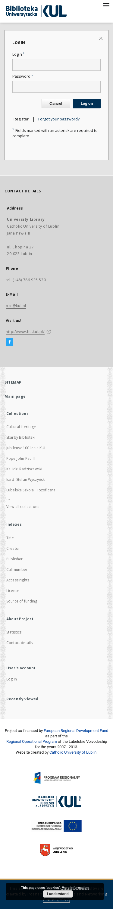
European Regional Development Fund (76, 730)
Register (21, 119)
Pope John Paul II (21, 458)
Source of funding (21, 601)
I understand (58, 894)
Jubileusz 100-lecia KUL (26, 447)
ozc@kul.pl (16, 305)
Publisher (14, 559)
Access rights (17, 580)
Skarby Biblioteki (21, 437)
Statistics (14, 632)
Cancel (55, 103)
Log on (87, 103)
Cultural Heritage (21, 426)
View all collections (22, 506)
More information (75, 887)
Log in (11, 679)
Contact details (19, 642)
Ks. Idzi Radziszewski (24, 469)
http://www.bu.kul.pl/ (25, 331)
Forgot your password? (59, 119)
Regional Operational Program (31, 741)
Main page (15, 396)
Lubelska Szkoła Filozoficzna (30, 490)
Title (10, 537)
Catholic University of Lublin (72, 752)
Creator (13, 548)
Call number (17, 569)
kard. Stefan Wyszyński (26, 479)
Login (18, 54)
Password (22, 76)
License (12, 590)
